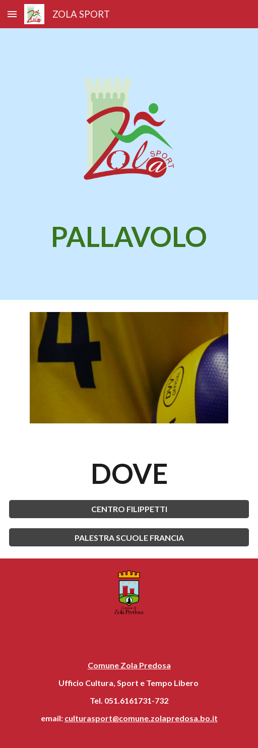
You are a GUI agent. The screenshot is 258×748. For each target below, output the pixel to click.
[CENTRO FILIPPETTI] (129, 509)
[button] (12, 14)
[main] (129, 237)
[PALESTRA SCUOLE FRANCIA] (129, 537)
